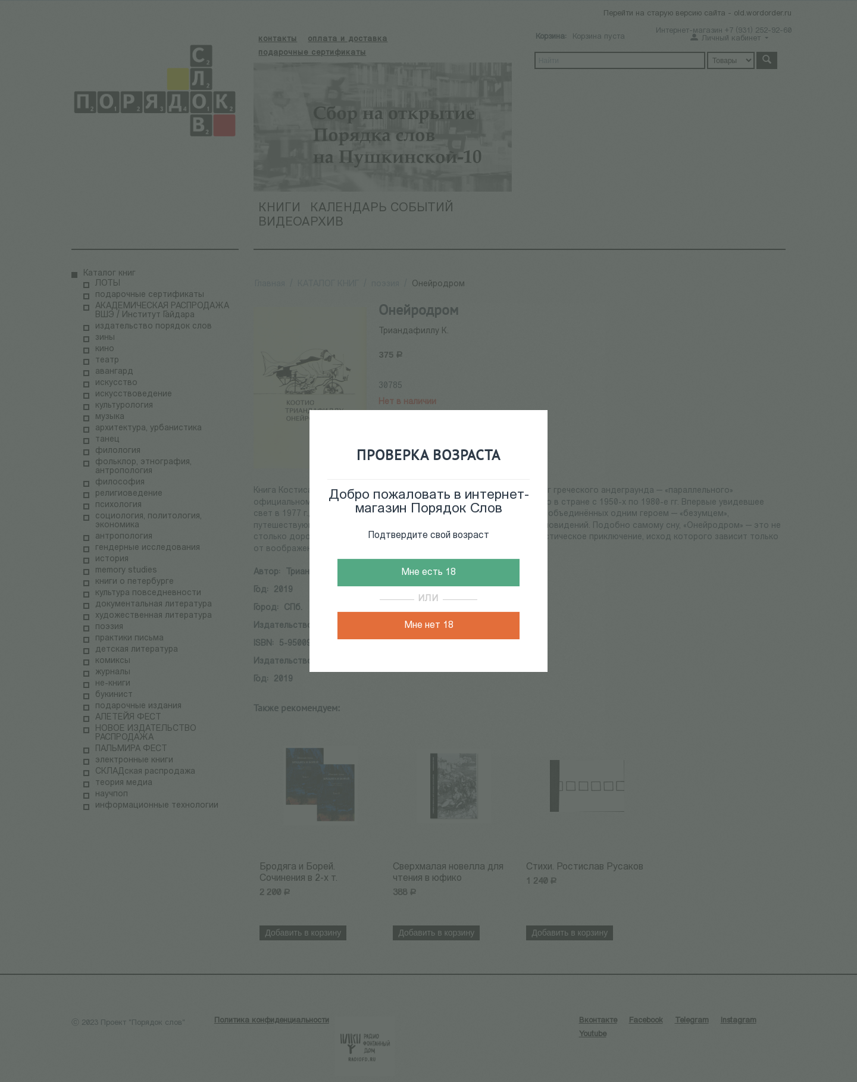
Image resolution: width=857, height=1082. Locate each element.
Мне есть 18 (428, 572)
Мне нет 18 (428, 625)
